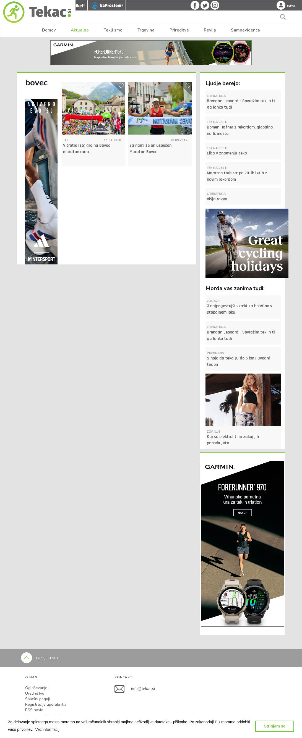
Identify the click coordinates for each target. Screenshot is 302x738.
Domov (49, 30)
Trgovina (146, 30)
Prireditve (179, 30)
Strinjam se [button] (274, 726)
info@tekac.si (143, 688)
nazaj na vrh (39, 658)
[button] (47, 729)
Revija (210, 30)
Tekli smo (113, 30)
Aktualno (80, 30)
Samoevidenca (245, 30)
